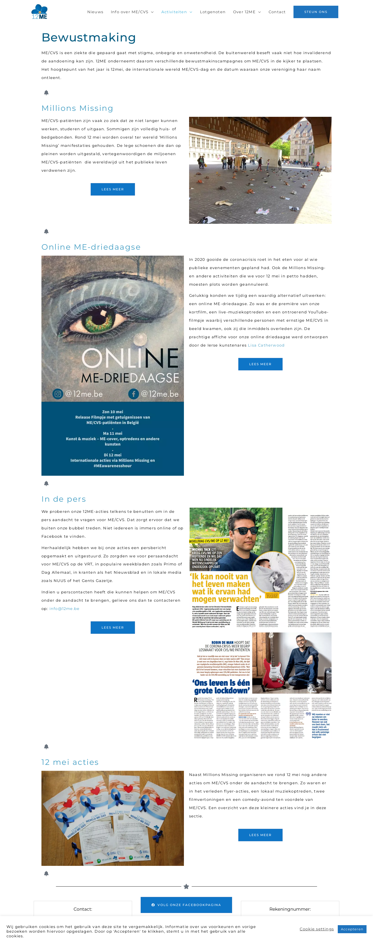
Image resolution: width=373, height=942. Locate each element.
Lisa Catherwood (266, 345)
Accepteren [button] (352, 929)
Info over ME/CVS (129, 12)
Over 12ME (244, 12)
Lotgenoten (213, 12)
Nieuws (95, 12)
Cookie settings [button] (317, 929)
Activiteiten (174, 12)
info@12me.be (64, 608)
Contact (277, 12)
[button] (315, 12)
